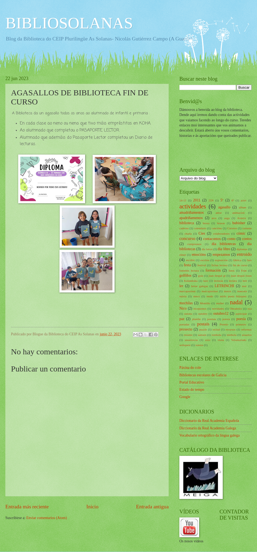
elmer (182, 254)
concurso (187, 238)
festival (201, 265)
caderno (184, 228)
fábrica (237, 260)
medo (210, 296)
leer (245, 280)
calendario (200, 228)
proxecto (185, 329)
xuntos (199, 345)
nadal (236, 302)
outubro (202, 313)
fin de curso (240, 265)
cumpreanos (194, 244)
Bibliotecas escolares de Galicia (202, 375)
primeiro (241, 324)
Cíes (201, 233)
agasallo (224, 207)
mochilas (186, 303)
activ (243, 200)
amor (219, 212)
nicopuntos (200, 308)
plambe (196, 319)
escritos (204, 260)
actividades (192, 206)
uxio (207, 339)
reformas (246, 329)
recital (216, 329)
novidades (218, 308)
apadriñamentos (191, 218)
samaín (202, 334)
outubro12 (221, 313)
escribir (190, 260)
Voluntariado (238, 339)
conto (231, 239)
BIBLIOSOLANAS (69, 23)
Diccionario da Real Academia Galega (207, 428)
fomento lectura (189, 270)
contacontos (212, 239)
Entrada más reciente (27, 506)
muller (220, 303)
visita (220, 339)
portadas (184, 324)
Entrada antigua (152, 506)
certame (247, 228)
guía (200, 275)
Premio (224, 324)
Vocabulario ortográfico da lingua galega (209, 435)
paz (181, 319)
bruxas (221, 223)
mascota (242, 291)
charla (188, 233)
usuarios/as (191, 339)
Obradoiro (236, 308)
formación (213, 270)
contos (247, 239)
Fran (244, 270)
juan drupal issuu (241, 275)
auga (227, 218)
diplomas (242, 249)
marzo (227, 291)
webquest (185, 345)
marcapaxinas (187, 291)
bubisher (238, 223)
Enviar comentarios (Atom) (46, 518)
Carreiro (232, 228)
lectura (233, 280)
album (242, 207)
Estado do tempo (191, 390)
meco (196, 296)
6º (233, 200)
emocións (199, 255)
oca (250, 308)
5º (221, 200)
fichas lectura (219, 265)
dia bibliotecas (224, 244)
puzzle (203, 329)
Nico (183, 308)
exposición (221, 260)
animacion (238, 212)
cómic (240, 233)
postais (203, 323)
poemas (211, 319)
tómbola (231, 334)
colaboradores (221, 233)
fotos (232, 270)
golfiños (185, 275)
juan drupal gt (217, 275)
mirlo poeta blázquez (233, 296)
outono (188, 313)
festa (187, 265)
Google (184, 397)
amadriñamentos (191, 213)
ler (181, 286)
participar (241, 313)
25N (211, 200)
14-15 (182, 200)
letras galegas (199, 286)
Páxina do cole (190, 368)
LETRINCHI (224, 286)
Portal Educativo (191, 382)
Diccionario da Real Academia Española (209, 421)
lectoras (218, 280)
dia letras (207, 249)
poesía (241, 319)
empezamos (221, 255)
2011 (196, 200)
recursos (231, 329)
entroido (244, 254)
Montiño (205, 303)
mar (244, 286)
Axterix (241, 218)
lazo (205, 280)
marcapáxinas (210, 291)
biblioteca (186, 223)
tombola (216, 334)
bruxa (206, 223)
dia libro (224, 249)
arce (213, 218)
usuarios (247, 334)
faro (249, 260)
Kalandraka (191, 280)
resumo (188, 334)
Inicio (92, 506)
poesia (226, 319)
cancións (216, 228)
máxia (183, 296)
